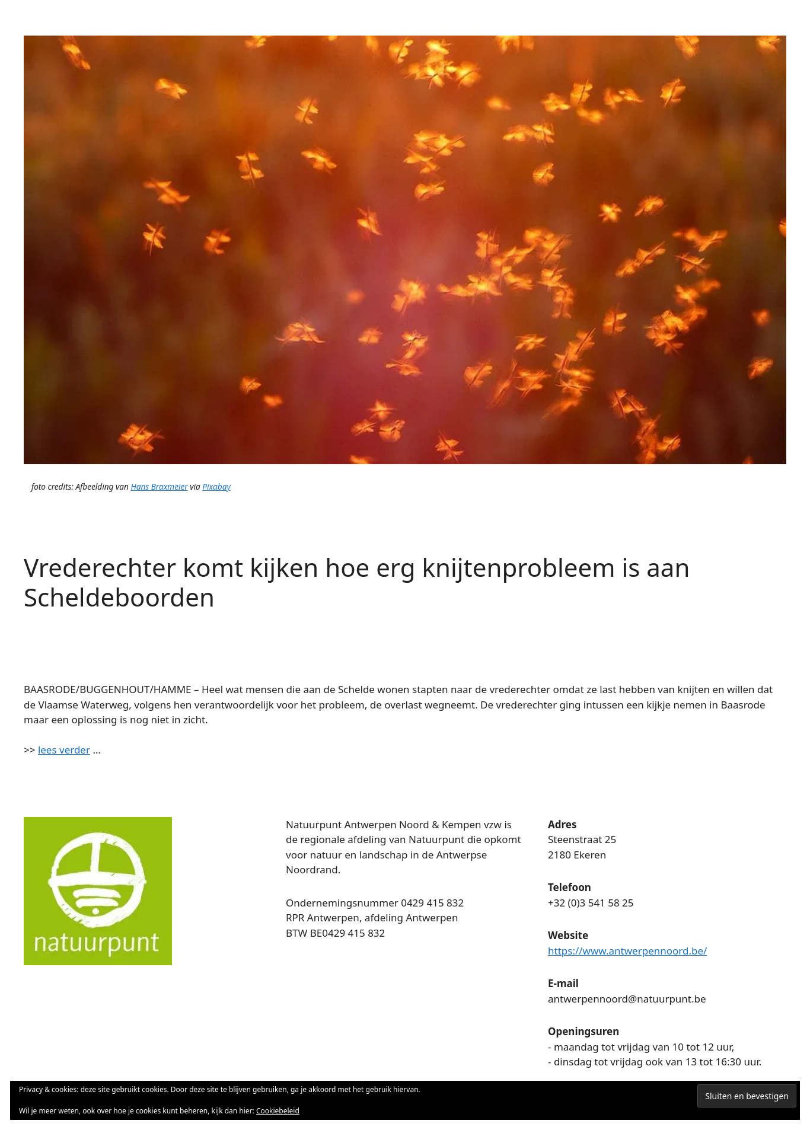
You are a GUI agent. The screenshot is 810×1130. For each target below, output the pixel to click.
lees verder (64, 749)
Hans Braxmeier (158, 486)
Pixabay (216, 486)
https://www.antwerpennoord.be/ (627, 950)
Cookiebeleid (277, 1111)
